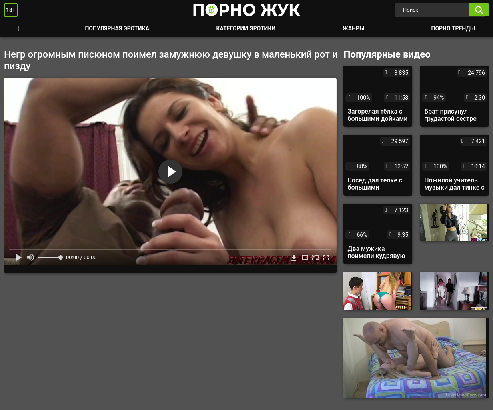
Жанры (353, 28)
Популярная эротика (117, 28)
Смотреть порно (18, 28)
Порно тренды (453, 28)
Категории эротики (245, 28)
